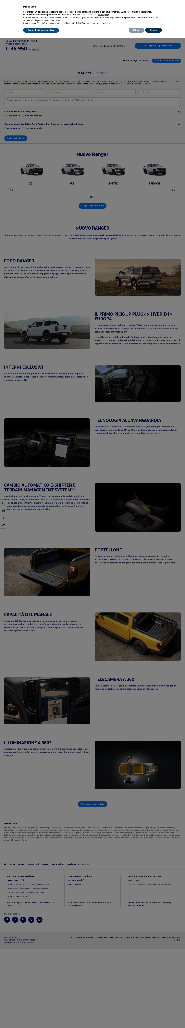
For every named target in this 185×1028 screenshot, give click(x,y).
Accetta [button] (153, 30)
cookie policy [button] (103, 14)
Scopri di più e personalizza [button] (41, 30)
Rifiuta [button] (136, 30)
